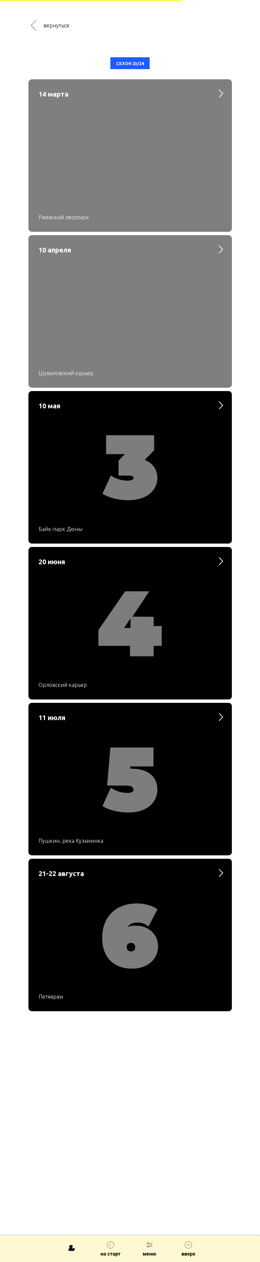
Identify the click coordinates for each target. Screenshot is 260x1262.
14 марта (53, 94)
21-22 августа (61, 873)
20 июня (52, 562)
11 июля (52, 717)
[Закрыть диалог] (253, 52)
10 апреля (55, 250)
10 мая (49, 406)
